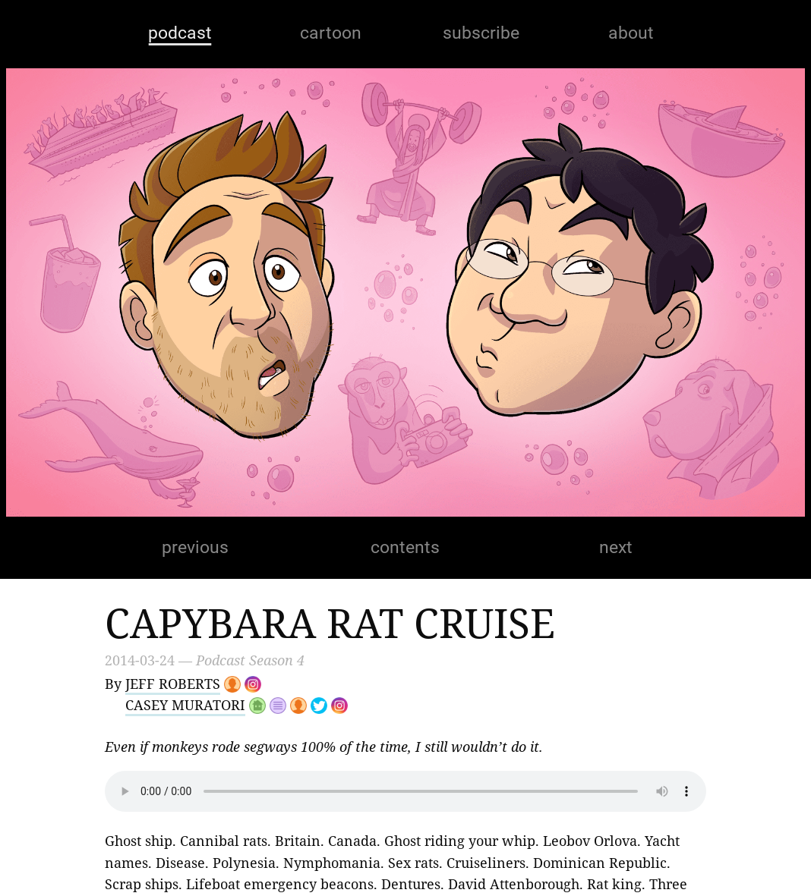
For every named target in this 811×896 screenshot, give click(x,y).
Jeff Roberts (172, 683)
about (631, 33)
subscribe (481, 33)
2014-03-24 (140, 660)
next (616, 547)
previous (195, 547)
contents (405, 547)
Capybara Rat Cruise (330, 622)
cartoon (330, 33)
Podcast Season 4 (250, 660)
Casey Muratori (185, 705)
